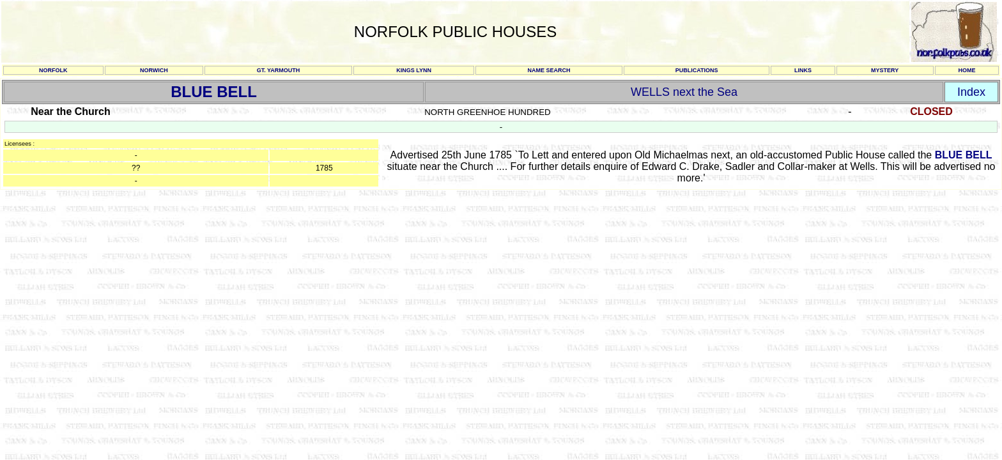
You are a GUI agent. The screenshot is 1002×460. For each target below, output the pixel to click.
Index (971, 92)
